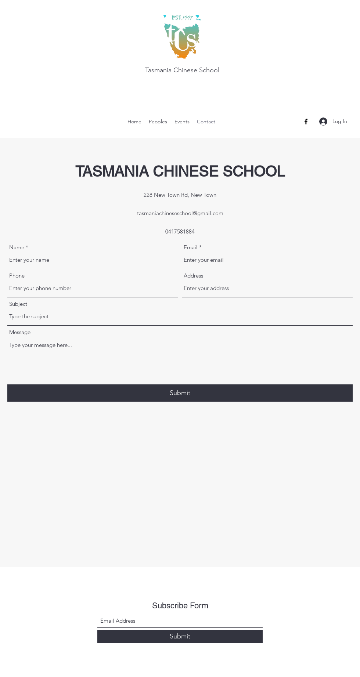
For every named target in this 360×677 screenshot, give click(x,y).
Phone (17, 275)
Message (19, 332)
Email (191, 247)
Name (16, 247)
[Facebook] (306, 121)
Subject (18, 304)
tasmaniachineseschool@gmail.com (180, 213)
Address (193, 275)
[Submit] (180, 393)
